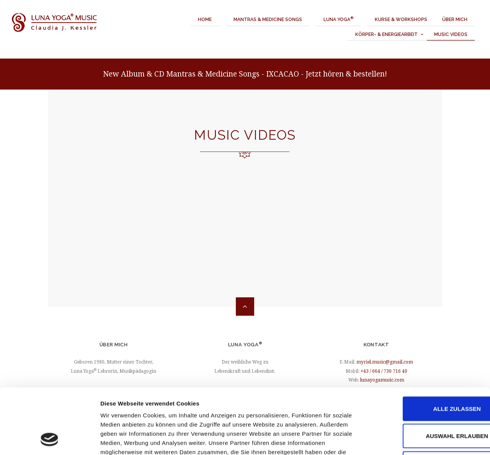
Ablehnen (426, 403)
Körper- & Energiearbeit (386, 34)
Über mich (454, 19)
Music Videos (450, 34)
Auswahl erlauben (426, 376)
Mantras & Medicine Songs (268, 19)
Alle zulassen (426, 349)
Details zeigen (407, 440)
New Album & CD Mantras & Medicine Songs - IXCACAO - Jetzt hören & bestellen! (245, 74)
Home (205, 19)
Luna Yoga (338, 19)
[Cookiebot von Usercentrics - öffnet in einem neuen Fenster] (49, 440)
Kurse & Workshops (401, 19)
